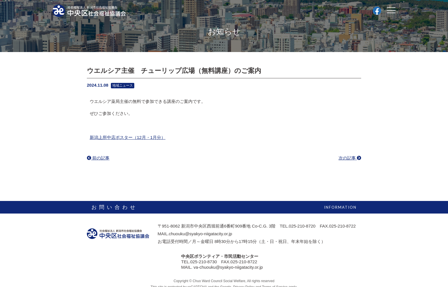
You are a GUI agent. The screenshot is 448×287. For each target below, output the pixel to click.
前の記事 (98, 158)
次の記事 (350, 158)
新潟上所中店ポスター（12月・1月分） (127, 137)
